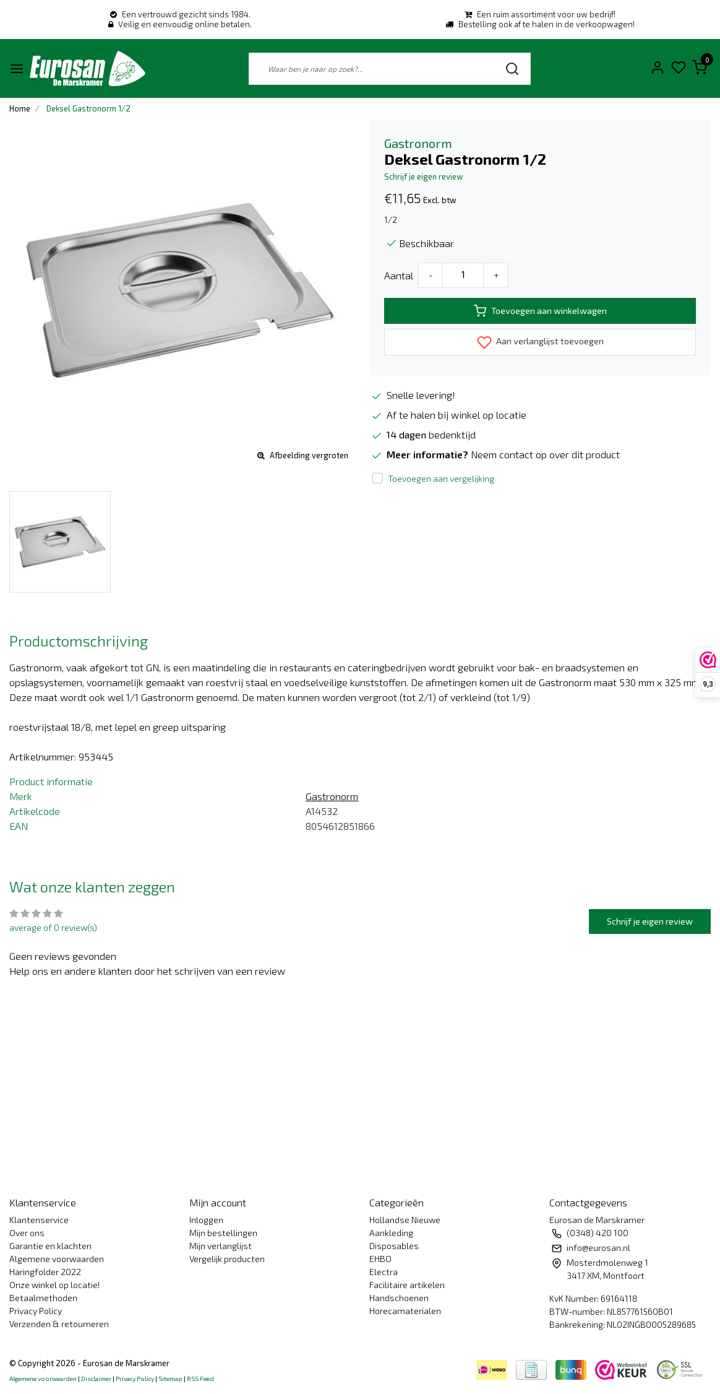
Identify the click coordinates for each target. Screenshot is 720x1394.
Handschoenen (399, 1297)
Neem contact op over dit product (545, 454)
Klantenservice (39, 1219)
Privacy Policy (35, 1310)
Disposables (394, 1245)
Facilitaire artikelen (407, 1284)
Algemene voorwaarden (56, 1258)
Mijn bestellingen (223, 1232)
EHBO (380, 1258)
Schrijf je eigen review (423, 176)
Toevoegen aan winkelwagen (540, 310)
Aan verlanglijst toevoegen (540, 342)
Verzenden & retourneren (59, 1323)
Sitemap (170, 1378)
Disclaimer (96, 1378)
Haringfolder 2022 (45, 1271)
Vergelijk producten (227, 1258)
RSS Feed (200, 1378)
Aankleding (391, 1232)
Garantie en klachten (50, 1245)
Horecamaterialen (405, 1310)
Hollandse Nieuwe (404, 1219)
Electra (383, 1271)
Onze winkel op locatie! (54, 1284)
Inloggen (206, 1219)
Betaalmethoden (43, 1297)
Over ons (27, 1232)
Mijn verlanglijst (220, 1245)
